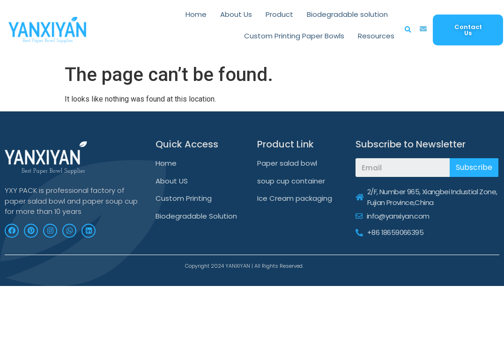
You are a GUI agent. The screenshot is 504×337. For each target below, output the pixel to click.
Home (196, 14)
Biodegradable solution (347, 14)
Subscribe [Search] (474, 167)
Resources (376, 36)
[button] (468, 30)
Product (279, 14)
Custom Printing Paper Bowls (294, 36)
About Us (236, 14)
